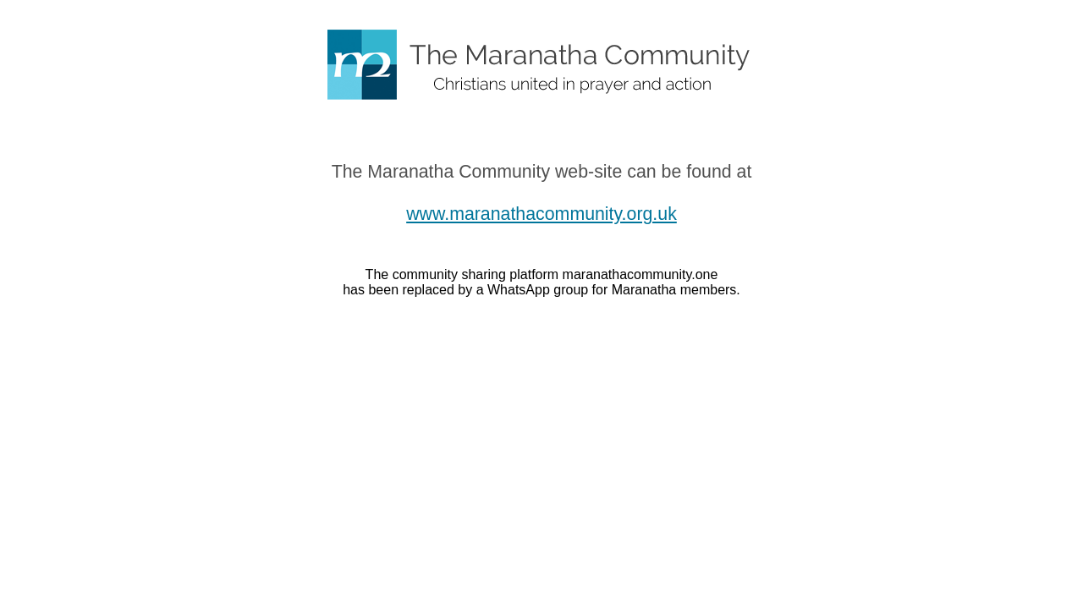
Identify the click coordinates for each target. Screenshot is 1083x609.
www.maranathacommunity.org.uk (541, 214)
